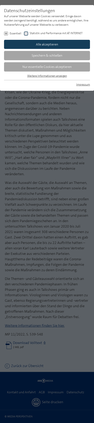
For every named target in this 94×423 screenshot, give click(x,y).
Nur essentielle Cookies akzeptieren (47, 67)
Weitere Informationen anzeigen (47, 76)
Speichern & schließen (47, 55)
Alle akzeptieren (47, 44)
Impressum (83, 84)
